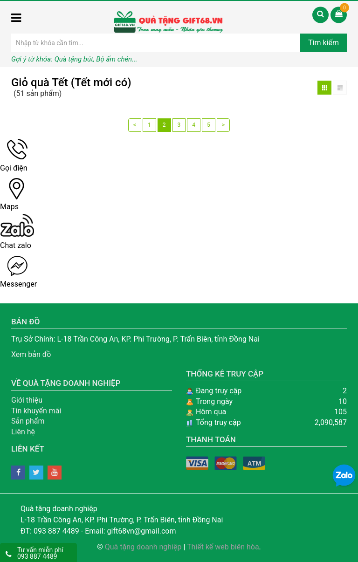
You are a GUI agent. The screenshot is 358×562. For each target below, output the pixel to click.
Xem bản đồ (31, 354)
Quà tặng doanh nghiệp (143, 546)
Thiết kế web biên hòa (223, 546)
